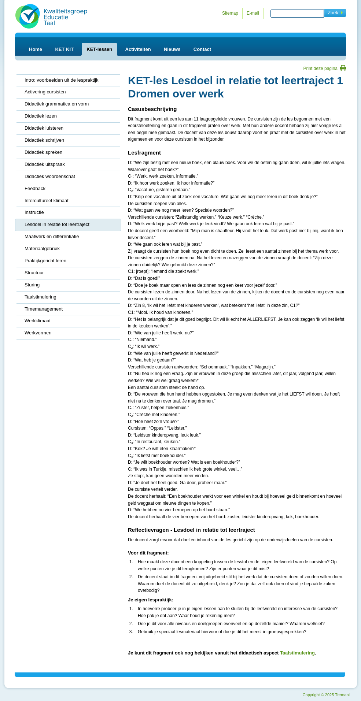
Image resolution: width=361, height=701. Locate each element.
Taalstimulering (297, 653)
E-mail (253, 13)
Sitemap (230, 13)
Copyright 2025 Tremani (326, 695)
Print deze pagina (320, 68)
